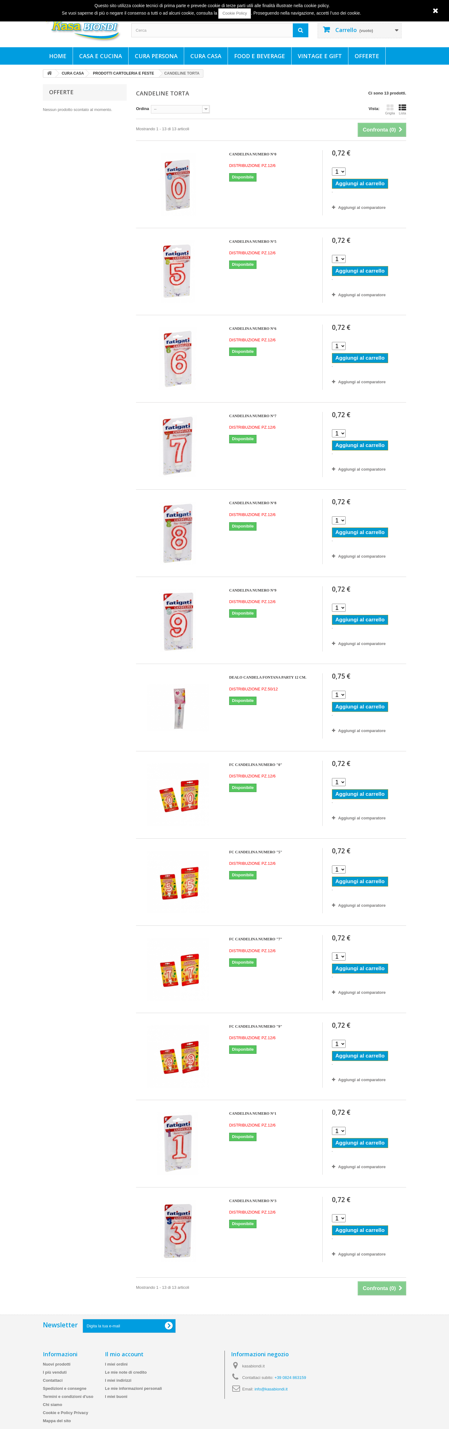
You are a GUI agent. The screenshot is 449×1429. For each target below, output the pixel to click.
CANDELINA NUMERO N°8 (252, 503)
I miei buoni (116, 1396)
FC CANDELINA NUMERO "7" (255, 939)
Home (57, 56)
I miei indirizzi (118, 1380)
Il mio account (124, 1354)
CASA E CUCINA (100, 56)
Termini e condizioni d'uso (68, 1396)
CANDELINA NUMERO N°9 (252, 590)
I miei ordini (116, 1364)
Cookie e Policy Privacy (65, 1412)
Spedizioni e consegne (64, 1388)
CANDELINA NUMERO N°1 (252, 1113)
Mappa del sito (57, 1420)
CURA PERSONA (156, 56)
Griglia (390, 109)
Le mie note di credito (126, 1372)
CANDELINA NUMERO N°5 (252, 241)
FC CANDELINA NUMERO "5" (255, 852)
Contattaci (53, 1380)
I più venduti (55, 1372)
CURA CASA (205, 56)
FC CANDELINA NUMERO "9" (255, 1026)
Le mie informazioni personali (133, 1388)
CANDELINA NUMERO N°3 (252, 1201)
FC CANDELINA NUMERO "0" (255, 765)
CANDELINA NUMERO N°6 (252, 328)
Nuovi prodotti (56, 1364)
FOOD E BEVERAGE (259, 56)
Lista (402, 109)
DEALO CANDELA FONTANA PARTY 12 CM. (267, 677)
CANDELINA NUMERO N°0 (252, 154)
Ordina (142, 108)
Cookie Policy (234, 13)
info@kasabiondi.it (271, 1389)
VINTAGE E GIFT (320, 56)
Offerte (367, 56)
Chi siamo (52, 1404)
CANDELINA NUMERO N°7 (252, 416)
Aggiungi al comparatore (362, 207)
